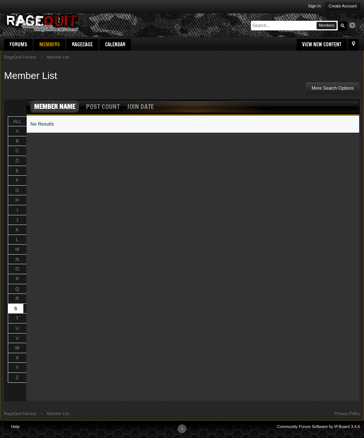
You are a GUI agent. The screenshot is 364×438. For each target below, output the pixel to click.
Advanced (354, 25)
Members (49, 44)
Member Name (54, 106)
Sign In (314, 6)
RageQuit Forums (20, 413)
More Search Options (333, 88)
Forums (18, 44)
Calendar (115, 44)
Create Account (343, 6)
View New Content (321, 44)
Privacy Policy (347, 413)
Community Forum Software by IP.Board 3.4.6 (318, 426)
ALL (17, 121)
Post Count (103, 106)
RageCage (82, 44)
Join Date (140, 106)
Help (15, 426)
